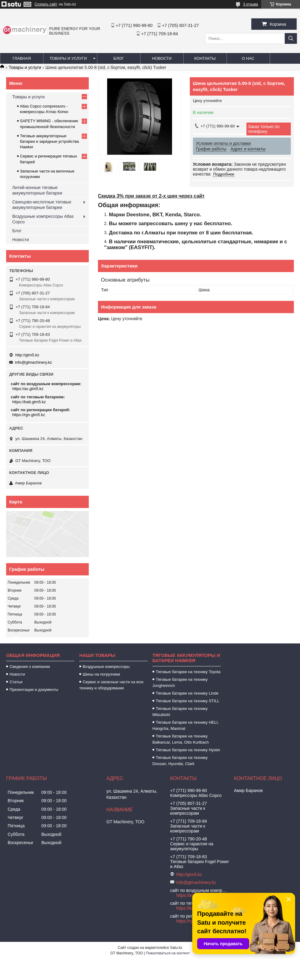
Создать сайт (46, 4)
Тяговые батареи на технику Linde (187, 693)
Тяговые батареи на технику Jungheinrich (180, 682)
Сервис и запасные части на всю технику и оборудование (111, 685)
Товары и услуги (68, 58)
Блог (118, 58)
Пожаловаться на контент (167, 953)
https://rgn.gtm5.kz (28, 414)
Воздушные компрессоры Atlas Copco (43, 219)
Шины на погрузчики (101, 674)
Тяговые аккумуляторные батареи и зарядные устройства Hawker (49, 141)
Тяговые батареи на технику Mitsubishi (180, 711)
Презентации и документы (33, 689)
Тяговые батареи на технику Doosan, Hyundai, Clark (180, 760)
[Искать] (291, 38)
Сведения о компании (29, 666)
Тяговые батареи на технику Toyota (188, 671)
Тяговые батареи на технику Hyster (188, 750)
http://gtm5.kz (27, 355)
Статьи (15, 682)
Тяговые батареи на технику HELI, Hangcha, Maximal (185, 725)
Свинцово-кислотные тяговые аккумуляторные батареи (41, 204)
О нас (248, 58)
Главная (22, 58)
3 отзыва (250, 4)
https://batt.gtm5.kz (29, 402)
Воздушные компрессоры (106, 666)
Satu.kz (176, 948)
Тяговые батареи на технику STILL (187, 701)
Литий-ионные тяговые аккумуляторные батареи (37, 190)
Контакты (205, 58)
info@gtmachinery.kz (33, 362)
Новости (161, 58)
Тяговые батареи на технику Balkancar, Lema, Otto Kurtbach (180, 739)
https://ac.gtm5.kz (27, 388)
